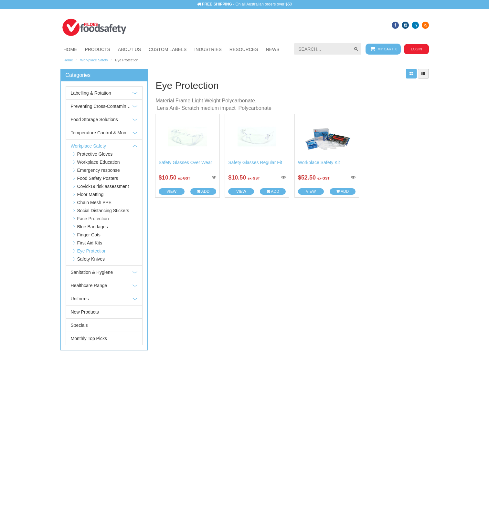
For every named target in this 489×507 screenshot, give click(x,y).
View (171, 191)
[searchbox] (327, 49)
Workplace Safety (94, 60)
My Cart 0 (382, 49)
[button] (208, 49)
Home (68, 60)
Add (203, 191)
